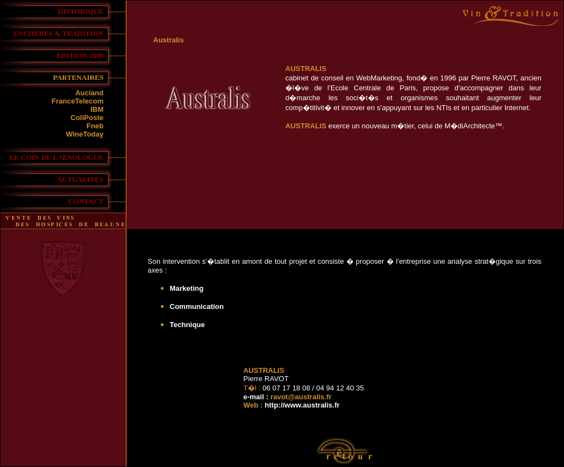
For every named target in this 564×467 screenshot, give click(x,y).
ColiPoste (87, 117)
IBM (97, 109)
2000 (96, 55)
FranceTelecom (78, 101)
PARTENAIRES (78, 77)
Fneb (95, 126)
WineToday (85, 134)
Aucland (89, 93)
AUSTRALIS (305, 68)
